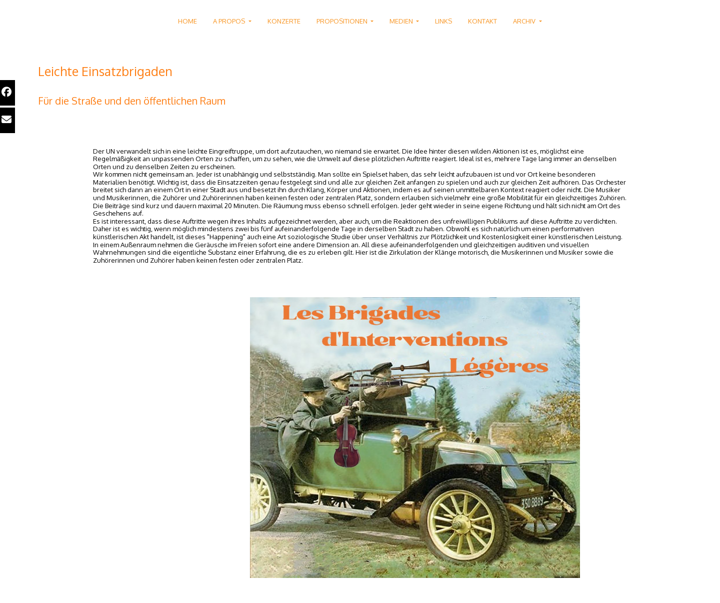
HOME (187, 21)
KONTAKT (482, 21)
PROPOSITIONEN (342, 21)
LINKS (443, 21)
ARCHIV (525, 21)
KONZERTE (284, 21)
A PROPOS (229, 21)
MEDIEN (402, 21)
